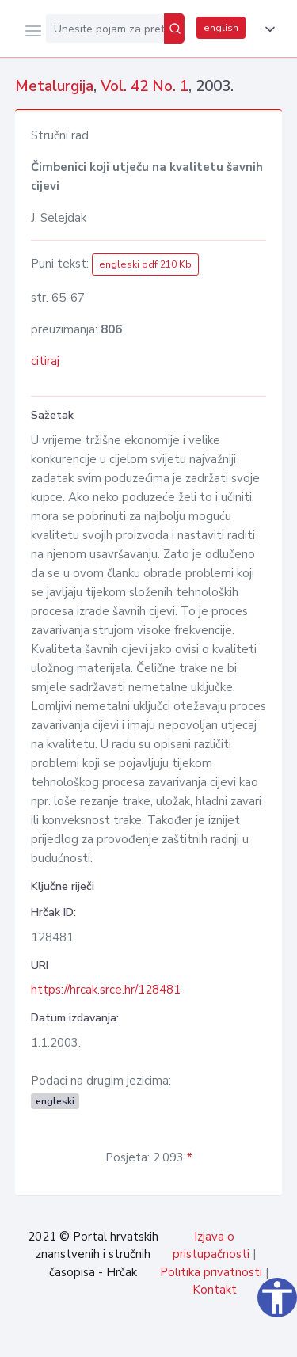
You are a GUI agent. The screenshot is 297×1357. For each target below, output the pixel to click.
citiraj (45, 361)
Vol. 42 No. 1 (144, 86)
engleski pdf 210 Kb (145, 264)
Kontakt (214, 1290)
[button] (266, 29)
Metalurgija (54, 86)
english (221, 27)
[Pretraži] (174, 28)
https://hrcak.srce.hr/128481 (106, 990)
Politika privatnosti (211, 1272)
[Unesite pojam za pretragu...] (105, 28)
